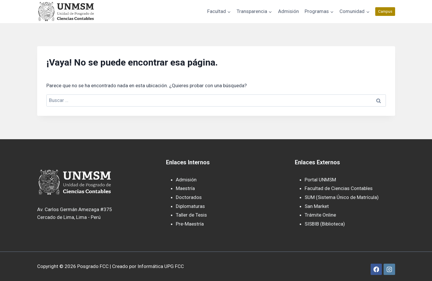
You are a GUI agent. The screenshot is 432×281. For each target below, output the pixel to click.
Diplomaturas (190, 206)
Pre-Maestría (190, 224)
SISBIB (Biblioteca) (325, 224)
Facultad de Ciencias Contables (339, 188)
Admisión (288, 11)
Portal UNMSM (320, 180)
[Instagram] (389, 269)
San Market (317, 206)
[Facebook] (376, 269)
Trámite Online (320, 215)
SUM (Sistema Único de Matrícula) (342, 197)
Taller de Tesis (191, 215)
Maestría (185, 188)
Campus (385, 11)
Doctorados (189, 197)
